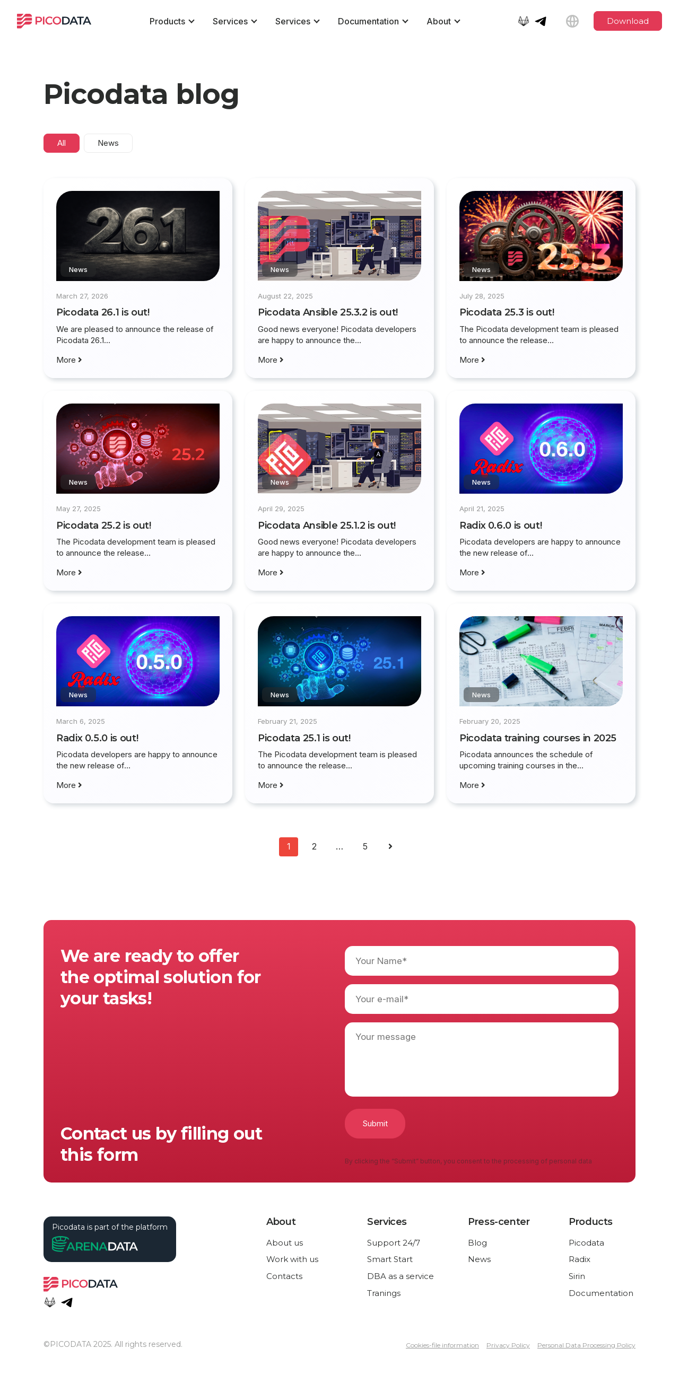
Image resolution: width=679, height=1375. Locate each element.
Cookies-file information (442, 1345)
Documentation (368, 21)
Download (628, 21)
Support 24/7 (393, 1243)
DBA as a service (400, 1276)
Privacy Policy (508, 1345)
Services (230, 21)
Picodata (586, 1243)
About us (284, 1243)
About (438, 21)
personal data (570, 1161)
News (108, 143)
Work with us (292, 1259)
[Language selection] (572, 21)
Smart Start (390, 1259)
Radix (579, 1259)
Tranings (384, 1293)
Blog (477, 1243)
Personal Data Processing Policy (586, 1345)
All (61, 143)
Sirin (577, 1276)
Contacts (284, 1276)
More (69, 360)
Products (167, 21)
